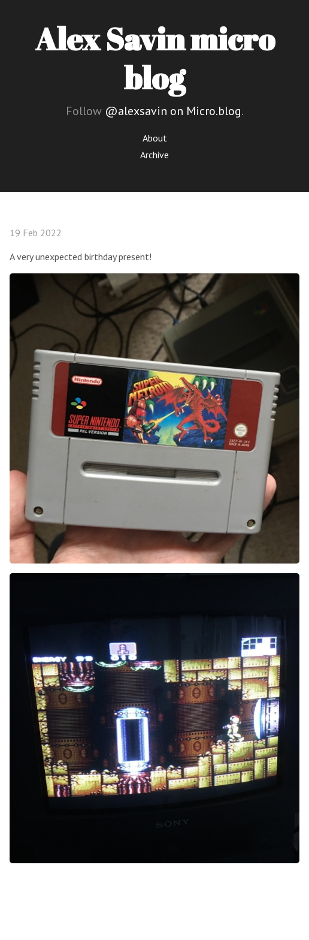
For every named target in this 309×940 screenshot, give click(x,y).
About (155, 138)
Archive (154, 155)
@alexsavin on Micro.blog (173, 111)
